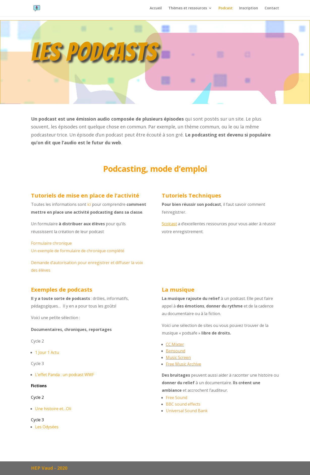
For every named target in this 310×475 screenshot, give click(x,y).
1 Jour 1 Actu (47, 352)
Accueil (156, 8)
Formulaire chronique (51, 243)
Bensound (175, 351)
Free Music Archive (183, 364)
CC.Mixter (175, 344)
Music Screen (178, 357)
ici (89, 204)
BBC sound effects (183, 404)
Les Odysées (46, 427)
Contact (272, 8)
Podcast (226, 8)
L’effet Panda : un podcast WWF (64, 374)
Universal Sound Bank (187, 410)
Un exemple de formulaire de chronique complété (77, 251)
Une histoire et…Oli (53, 408)
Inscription (248, 8)
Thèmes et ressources (187, 8)
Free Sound (176, 397)
